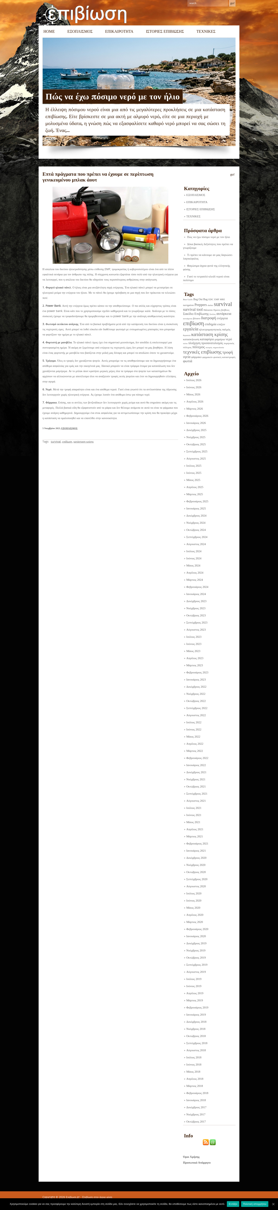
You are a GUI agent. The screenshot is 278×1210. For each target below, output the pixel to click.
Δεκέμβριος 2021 (196, 772)
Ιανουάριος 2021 (196, 850)
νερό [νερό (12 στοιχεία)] (229, 339)
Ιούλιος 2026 (193, 380)
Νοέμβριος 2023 (195, 608)
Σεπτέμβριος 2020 (196, 879)
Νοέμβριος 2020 (195, 864)
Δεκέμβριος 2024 (196, 515)
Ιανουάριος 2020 (196, 936)
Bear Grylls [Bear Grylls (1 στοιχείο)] (187, 299)
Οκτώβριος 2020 (196, 872)
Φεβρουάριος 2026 (197, 415)
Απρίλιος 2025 (194, 487)
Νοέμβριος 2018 (195, 1028)
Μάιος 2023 (193, 651)
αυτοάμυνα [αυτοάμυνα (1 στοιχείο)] (187, 319)
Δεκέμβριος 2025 (196, 430)
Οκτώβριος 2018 (196, 1036)
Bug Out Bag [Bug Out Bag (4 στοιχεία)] (200, 299)
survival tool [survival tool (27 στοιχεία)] (193, 309)
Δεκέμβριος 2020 (196, 857)
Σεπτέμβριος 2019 (196, 964)
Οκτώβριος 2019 (196, 957)
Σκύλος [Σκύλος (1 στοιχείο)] (213, 314)
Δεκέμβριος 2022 (196, 686)
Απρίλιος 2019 (194, 993)
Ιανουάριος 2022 (196, 765)
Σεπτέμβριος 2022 (196, 708)
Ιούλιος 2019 (193, 979)
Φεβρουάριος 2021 (197, 843)
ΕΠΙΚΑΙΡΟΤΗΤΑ (119, 31)
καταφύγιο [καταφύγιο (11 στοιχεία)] (207, 339)
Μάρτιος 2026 (194, 408)
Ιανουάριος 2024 (196, 594)
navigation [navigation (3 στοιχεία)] (188, 305)
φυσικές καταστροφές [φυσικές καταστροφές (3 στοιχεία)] (224, 357)
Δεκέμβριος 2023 (196, 601)
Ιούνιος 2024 (193, 558)
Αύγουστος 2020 (196, 886)
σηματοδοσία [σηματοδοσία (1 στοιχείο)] (218, 347)
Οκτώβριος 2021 (196, 786)
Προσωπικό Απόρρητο (197, 1162)
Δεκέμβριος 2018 (196, 1021)
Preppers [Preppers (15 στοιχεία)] (201, 305)
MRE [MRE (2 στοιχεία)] (222, 299)
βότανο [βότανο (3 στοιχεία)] (196, 318)
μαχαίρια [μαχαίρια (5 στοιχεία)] (220, 339)
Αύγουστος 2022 (196, 715)
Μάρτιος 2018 (194, 1085)
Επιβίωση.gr (73, 1197)
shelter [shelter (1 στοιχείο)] (210, 305)
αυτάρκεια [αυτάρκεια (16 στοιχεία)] (223, 314)
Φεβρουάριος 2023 (197, 672)
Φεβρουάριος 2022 (197, 758)
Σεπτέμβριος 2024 (196, 537)
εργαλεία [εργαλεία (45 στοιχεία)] (190, 329)
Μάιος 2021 (193, 822)
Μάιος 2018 (193, 1071)
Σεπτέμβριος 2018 (196, 1043)
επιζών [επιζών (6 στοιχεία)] (221, 324)
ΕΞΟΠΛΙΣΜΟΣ (80, 31)
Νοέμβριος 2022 (195, 693)
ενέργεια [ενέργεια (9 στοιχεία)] (222, 318)
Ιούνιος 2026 (193, 387)
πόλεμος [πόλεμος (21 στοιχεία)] (198, 347)
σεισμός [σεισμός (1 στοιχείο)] (209, 347)
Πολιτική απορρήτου (254, 1203)
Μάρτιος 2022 (194, 750)
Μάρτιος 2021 (194, 836)
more (50, 138)
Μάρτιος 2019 (194, 1000)
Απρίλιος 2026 (194, 401)
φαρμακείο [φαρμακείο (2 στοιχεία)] (207, 357)
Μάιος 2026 (193, 394)
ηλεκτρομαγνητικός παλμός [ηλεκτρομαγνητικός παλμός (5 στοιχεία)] (214, 329)
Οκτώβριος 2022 (196, 700)
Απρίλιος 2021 (194, 829)
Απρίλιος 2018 (194, 1078)
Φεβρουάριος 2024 (197, 586)
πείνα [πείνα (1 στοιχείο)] (185, 343)
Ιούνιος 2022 (193, 729)
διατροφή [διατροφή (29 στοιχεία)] (208, 318)
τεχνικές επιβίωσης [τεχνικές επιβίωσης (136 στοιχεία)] (202, 352)
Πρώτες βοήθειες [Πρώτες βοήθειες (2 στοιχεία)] (221, 310)
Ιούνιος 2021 (193, 815)
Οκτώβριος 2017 (196, 1121)
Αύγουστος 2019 (196, 971)
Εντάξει (233, 1203)
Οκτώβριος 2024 (196, 529)
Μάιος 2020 (193, 907)
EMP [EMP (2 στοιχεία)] (216, 299)
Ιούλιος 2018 (193, 1057)
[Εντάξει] (273, 1204)
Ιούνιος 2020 (193, 900)
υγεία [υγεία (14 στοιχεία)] (187, 357)
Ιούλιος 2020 (193, 893)
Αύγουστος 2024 (196, 544)
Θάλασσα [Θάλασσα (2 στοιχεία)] (208, 310)
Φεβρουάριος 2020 (197, 929)
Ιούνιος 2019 (193, 986)
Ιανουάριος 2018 (196, 1100)
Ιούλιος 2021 (193, 807)
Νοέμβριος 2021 (195, 779)
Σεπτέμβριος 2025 (196, 451)
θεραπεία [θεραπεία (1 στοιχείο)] (187, 335)
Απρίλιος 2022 (194, 743)
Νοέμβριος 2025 (195, 437)
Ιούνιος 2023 (193, 643)
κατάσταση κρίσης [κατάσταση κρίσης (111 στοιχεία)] (209, 334)
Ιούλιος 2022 (193, 722)
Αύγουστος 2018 (196, 1050)
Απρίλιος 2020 (194, 914)
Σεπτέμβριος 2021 (196, 793)
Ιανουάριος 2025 (196, 508)
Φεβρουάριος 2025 (197, 501)
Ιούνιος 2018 (193, 1064)
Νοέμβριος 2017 (195, 1114)
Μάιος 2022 (193, 736)
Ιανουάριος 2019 (196, 1014)
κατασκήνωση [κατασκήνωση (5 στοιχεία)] (191, 339)
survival (56, 441)
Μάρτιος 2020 (194, 921)
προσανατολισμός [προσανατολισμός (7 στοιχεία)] (212, 343)
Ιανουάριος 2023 (196, 679)
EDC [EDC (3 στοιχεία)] (210, 299)
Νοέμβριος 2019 (195, 950)
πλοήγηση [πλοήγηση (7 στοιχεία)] (194, 343)
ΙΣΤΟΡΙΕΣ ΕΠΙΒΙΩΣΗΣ (165, 31)
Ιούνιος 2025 (193, 472)
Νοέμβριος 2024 (195, 522)
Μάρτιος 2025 (194, 494)
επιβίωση (67, 441)
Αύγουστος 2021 (196, 800)
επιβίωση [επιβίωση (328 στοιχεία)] (193, 323)
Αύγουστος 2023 (196, 629)
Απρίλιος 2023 (194, 658)
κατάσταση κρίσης (84, 441)
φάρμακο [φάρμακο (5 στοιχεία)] (196, 357)
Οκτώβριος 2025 (196, 444)
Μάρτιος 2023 (194, 665)
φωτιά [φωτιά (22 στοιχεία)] (187, 361)
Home (49, 31)
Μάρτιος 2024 (194, 579)
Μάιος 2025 (193, 479)
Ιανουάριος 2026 (196, 422)
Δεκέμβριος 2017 (196, 1107)
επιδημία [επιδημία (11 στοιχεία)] (210, 324)
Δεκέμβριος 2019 (196, 943)
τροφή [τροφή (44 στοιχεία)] (227, 352)
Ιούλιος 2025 (193, 465)
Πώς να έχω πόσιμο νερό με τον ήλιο (113, 96)
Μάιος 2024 (193, 565)
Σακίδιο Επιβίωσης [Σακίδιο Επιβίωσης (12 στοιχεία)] (196, 314)
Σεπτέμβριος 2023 (196, 622)
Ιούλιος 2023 (193, 636)
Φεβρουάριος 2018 (197, 1093)
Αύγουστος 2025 (196, 458)
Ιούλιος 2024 (193, 551)
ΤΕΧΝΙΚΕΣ (206, 31)
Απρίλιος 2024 (194, 572)
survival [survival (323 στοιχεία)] (223, 304)
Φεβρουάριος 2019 (197, 1007)
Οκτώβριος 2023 (196, 615)
